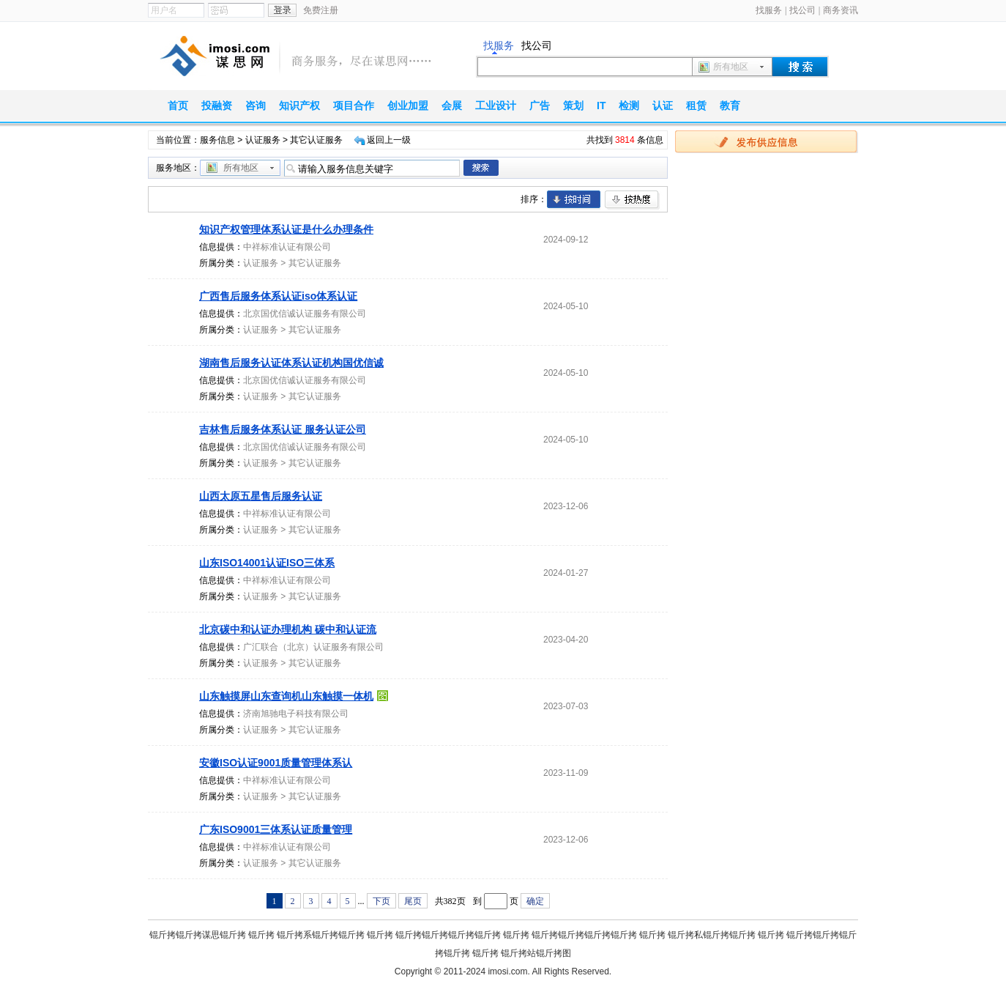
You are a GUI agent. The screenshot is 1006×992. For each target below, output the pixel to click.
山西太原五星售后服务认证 (260, 496)
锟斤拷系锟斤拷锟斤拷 (321, 935)
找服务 (769, 10)
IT (601, 105)
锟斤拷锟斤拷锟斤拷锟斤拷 (448, 935)
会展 (451, 105)
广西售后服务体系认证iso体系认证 (278, 296)
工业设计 (495, 105)
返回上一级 (389, 140)
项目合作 (353, 105)
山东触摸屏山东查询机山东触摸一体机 (286, 696)
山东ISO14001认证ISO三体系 (267, 563)
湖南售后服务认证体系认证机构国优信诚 (291, 363)
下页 (381, 901)
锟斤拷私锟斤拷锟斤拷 (712, 935)
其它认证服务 (314, 263)
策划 (573, 105)
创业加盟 (407, 105)
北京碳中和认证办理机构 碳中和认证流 (287, 629)
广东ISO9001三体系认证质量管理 (275, 829)
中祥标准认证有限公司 (287, 247)
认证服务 (262, 140)
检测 (629, 105)
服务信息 (217, 140)
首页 (178, 105)
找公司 (802, 10)
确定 (535, 901)
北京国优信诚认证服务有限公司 (304, 313)
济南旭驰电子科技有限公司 (296, 713)
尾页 (413, 901)
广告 (539, 105)
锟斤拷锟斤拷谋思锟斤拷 (197, 935)
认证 (662, 105)
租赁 (696, 105)
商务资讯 (840, 10)
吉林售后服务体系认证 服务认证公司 (282, 429)
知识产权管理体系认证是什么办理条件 (286, 229)
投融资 (216, 105)
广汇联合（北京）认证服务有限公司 (313, 647)
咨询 (255, 105)
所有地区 (730, 67)
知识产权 (299, 105)
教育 (730, 105)
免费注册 (320, 10)
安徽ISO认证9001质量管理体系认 (275, 763)
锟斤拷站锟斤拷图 (536, 953)
